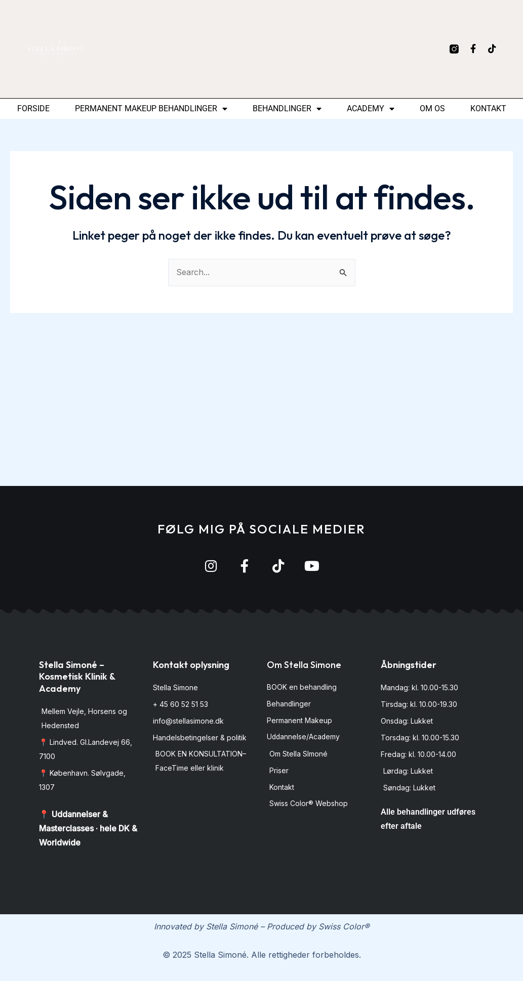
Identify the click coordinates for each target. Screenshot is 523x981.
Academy (370, 109)
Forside (33, 108)
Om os (432, 108)
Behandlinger (287, 109)
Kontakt (488, 108)
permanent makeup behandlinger (151, 109)
